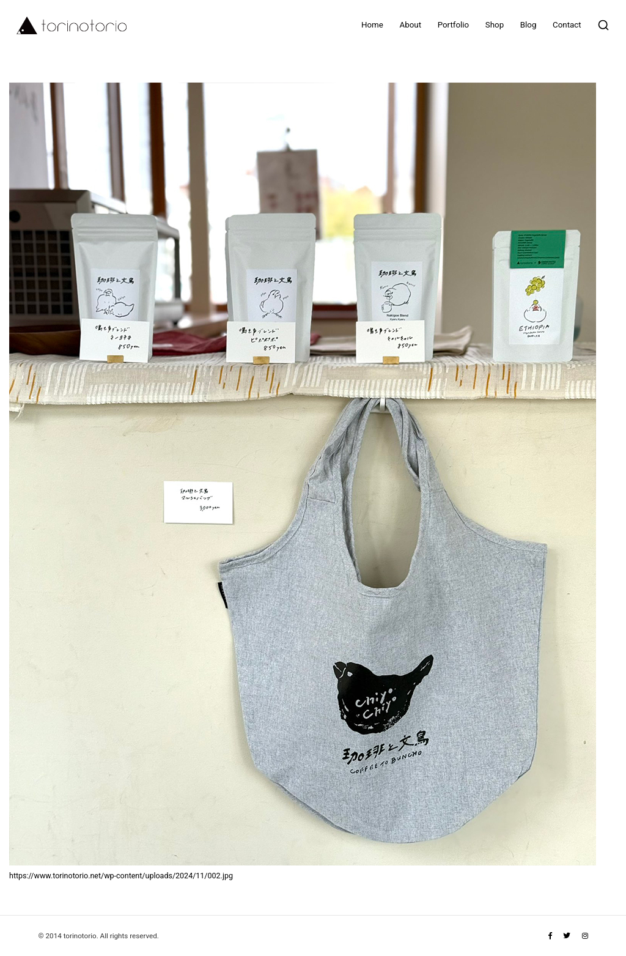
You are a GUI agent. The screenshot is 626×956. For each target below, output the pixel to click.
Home (372, 25)
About (411, 25)
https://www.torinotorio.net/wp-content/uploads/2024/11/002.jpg (121, 875)
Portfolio (453, 25)
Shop (494, 25)
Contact (567, 25)
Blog (528, 25)
